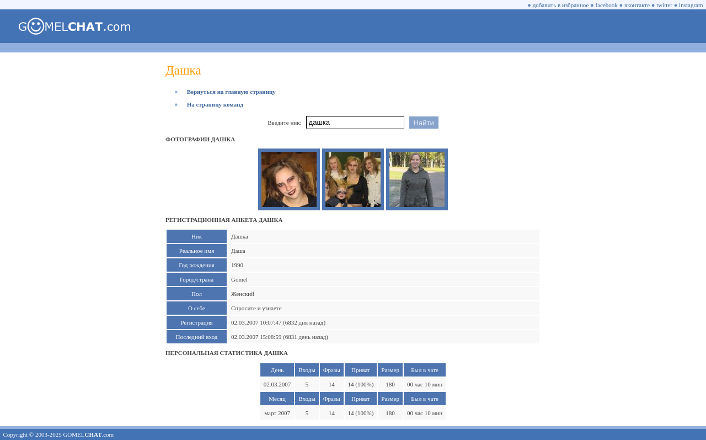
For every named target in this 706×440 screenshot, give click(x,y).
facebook (607, 5)
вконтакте (637, 5)
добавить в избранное (561, 5)
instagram (691, 5)
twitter (664, 5)
